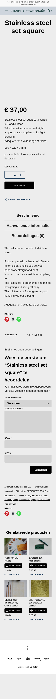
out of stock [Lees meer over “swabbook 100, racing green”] (36, 574)
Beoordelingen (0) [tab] (27, 236)
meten (15, 499)
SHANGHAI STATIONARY (27, 491)
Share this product (19, 199)
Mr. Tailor (33, 667)
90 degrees (30, 495)
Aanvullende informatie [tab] (28, 226)
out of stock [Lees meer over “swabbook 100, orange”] (11, 574)
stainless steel (43, 499)
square (34, 499)
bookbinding (9, 491)
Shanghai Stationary (27, 11)
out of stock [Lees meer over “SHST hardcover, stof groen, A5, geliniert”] (36, 619)
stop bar (7, 504)
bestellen (19, 185)
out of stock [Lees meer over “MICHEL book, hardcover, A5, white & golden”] (11, 619)
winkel (15, 504)
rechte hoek (24, 499)
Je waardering (13, 397)
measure (8, 499)
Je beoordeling (13, 409)
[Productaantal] (14, 174)
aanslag (39, 495)
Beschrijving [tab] (28, 215)
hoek (45, 495)
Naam (8, 438)
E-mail (8, 453)
